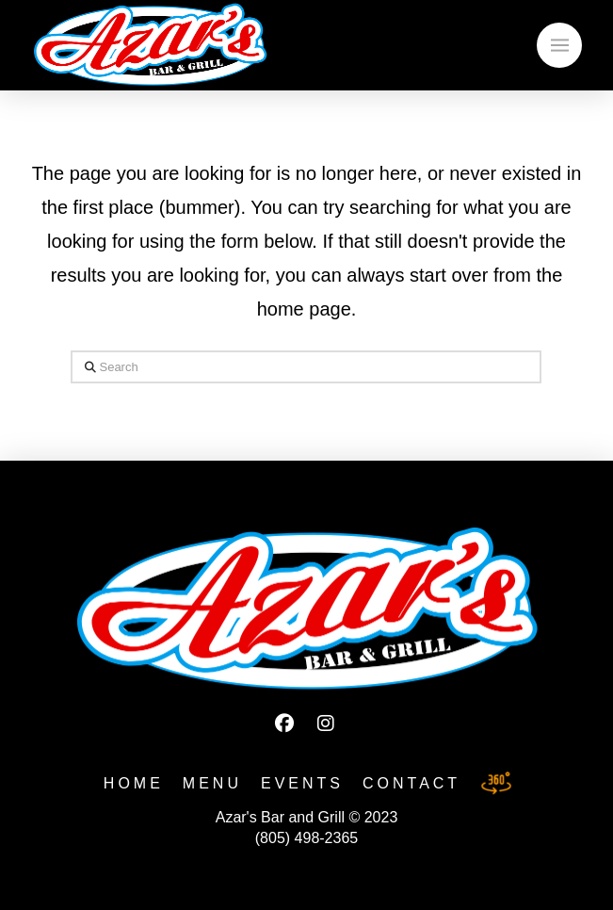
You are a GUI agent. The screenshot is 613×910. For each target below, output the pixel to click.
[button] (559, 45)
